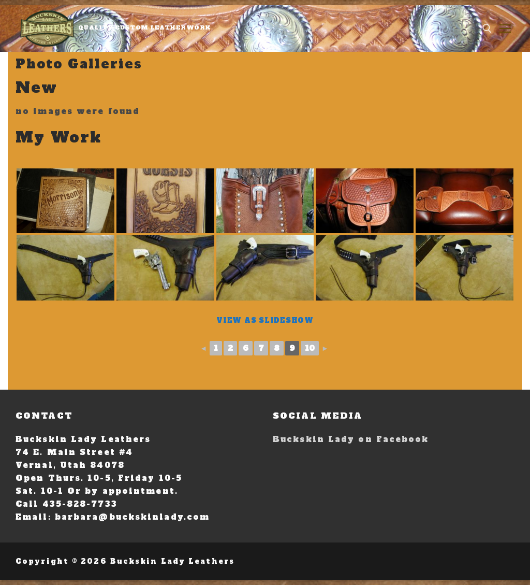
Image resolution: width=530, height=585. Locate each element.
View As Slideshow (265, 320)
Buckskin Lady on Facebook (351, 439)
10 (310, 348)
